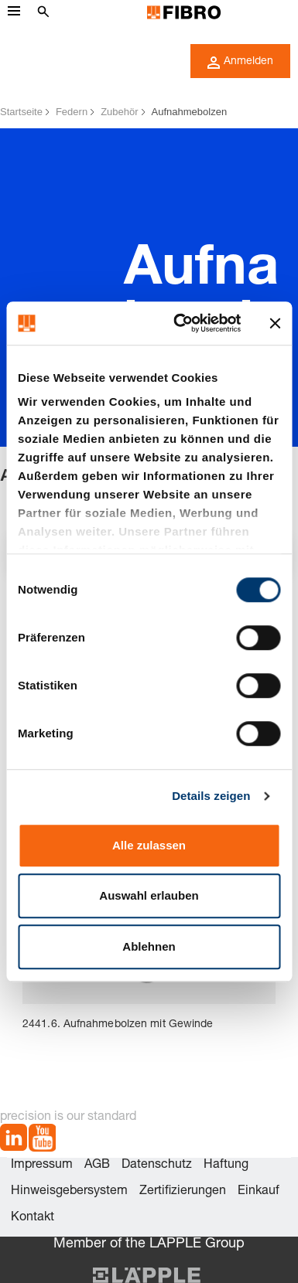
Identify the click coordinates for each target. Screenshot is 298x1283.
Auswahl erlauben (148, 895)
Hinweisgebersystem (69, 1192)
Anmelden (240, 62)
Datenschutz (157, 1165)
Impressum (42, 1165)
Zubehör (119, 111)
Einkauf (258, 1192)
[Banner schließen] (274, 323)
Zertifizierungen (182, 1192)
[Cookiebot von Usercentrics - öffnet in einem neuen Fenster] (179, 323)
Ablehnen (148, 946)
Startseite (21, 111)
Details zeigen (211, 795)
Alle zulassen (149, 845)
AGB (97, 1165)
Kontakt (32, 1218)
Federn (71, 111)
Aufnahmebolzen (190, 111)
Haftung (226, 1165)
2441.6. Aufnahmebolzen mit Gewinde (117, 1024)
